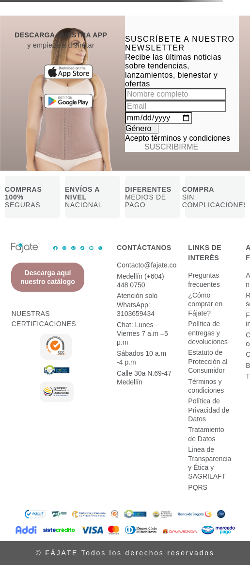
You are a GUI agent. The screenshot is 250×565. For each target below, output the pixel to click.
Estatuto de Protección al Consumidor (207, 361)
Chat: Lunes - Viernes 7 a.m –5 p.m (142, 334)
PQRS (197, 487)
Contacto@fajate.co (146, 265)
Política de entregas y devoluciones (208, 333)
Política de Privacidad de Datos (208, 410)
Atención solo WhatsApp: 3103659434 (137, 304)
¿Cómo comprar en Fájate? (205, 304)
